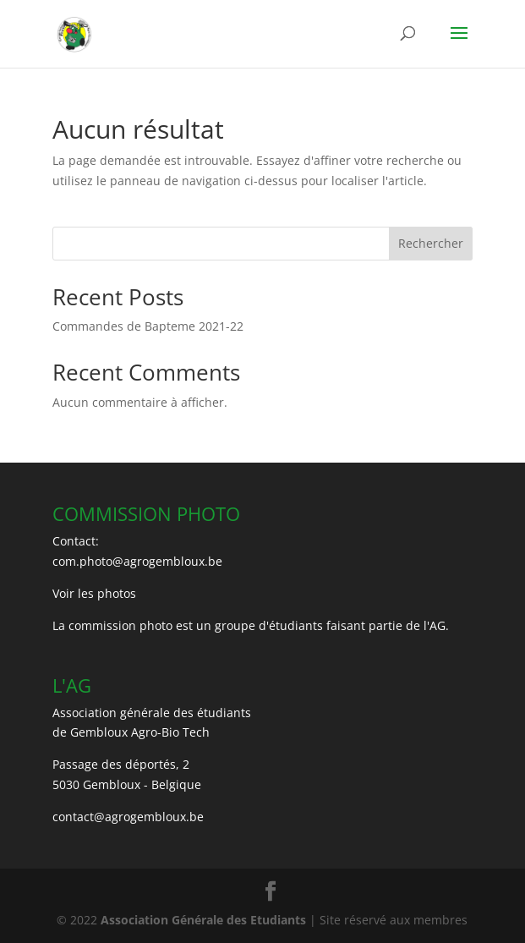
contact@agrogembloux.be (128, 817)
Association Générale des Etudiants (201, 920)
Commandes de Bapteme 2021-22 (147, 326)
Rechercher (430, 243)
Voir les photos (94, 593)
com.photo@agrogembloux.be (137, 561)
